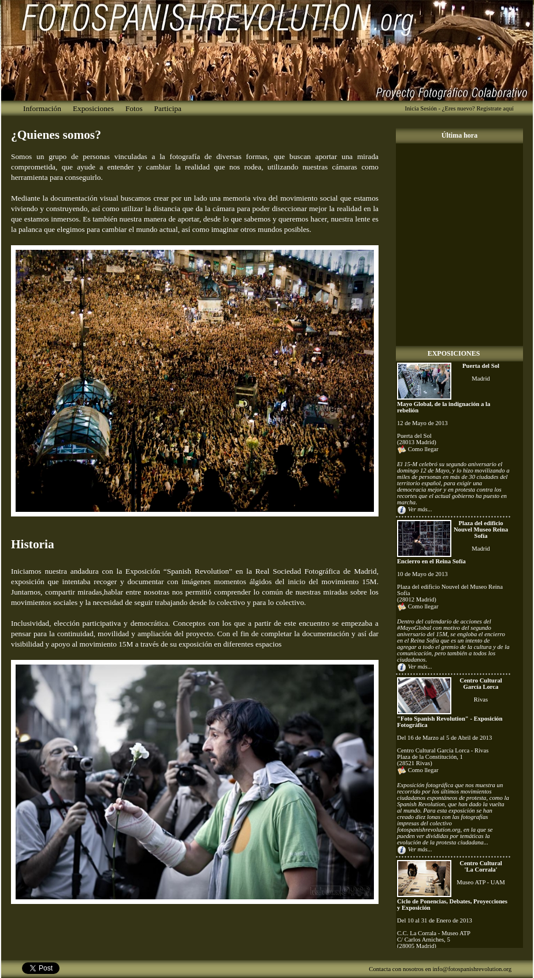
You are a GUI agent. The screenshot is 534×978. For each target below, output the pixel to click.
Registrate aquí (494, 108)
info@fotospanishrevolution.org (471, 969)
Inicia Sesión (420, 108)
